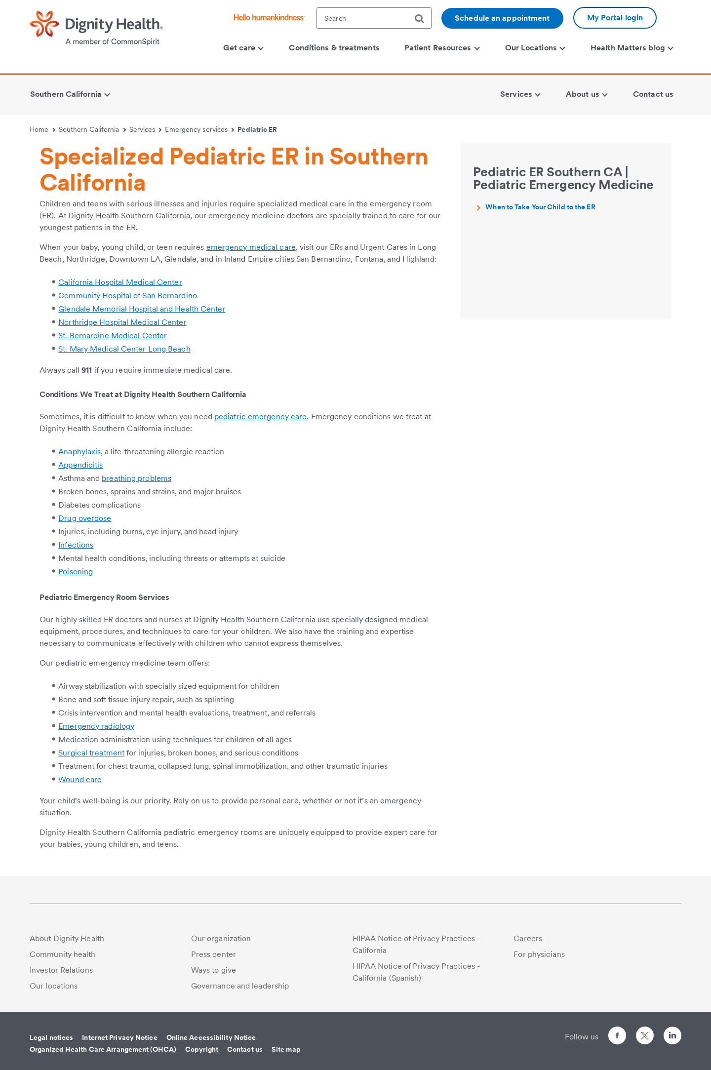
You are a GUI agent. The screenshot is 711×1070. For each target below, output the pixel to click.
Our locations (54, 986)
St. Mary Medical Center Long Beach (124, 349)
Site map (286, 1049)
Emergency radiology (96, 726)
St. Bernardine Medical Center (112, 335)
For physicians (539, 954)
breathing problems (136, 478)
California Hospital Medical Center (120, 282)
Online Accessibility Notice (211, 1037)
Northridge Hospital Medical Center (122, 322)
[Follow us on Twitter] (645, 1031)
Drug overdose (84, 518)
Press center (213, 954)
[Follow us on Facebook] (617, 1037)
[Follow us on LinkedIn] (672, 1037)
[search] (423, 18)
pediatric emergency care (260, 416)
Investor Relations (61, 970)
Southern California (92, 129)
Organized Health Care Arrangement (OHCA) (103, 1049)
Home (42, 129)
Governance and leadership (240, 986)
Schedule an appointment (502, 18)
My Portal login (615, 17)
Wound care (80, 779)
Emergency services (199, 129)
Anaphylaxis (79, 451)
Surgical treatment (91, 752)
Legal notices (51, 1037)
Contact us (245, 1049)
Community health (63, 954)
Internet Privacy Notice (119, 1037)
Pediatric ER (257, 129)
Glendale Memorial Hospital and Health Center (141, 309)
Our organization (221, 938)
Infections (75, 545)
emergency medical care (251, 247)
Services (145, 129)
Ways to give (213, 970)
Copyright (201, 1049)
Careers (528, 938)
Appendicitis (80, 465)
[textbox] (374, 18)
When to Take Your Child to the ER (540, 207)
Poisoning (75, 571)
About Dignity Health (67, 938)
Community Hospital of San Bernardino (127, 295)
